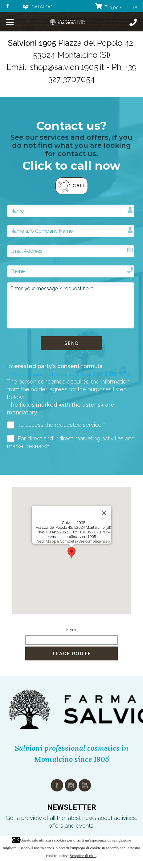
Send (71, 343)
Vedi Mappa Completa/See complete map (73, 541)
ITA (134, 8)
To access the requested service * (56, 425)
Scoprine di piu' (83, 855)
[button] (71, 552)
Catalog (37, 6)
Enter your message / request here (70, 305)
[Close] (103, 513)
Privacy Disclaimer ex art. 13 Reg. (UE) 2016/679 (68, 374)
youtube (85, 785)
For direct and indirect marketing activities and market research (70, 442)
